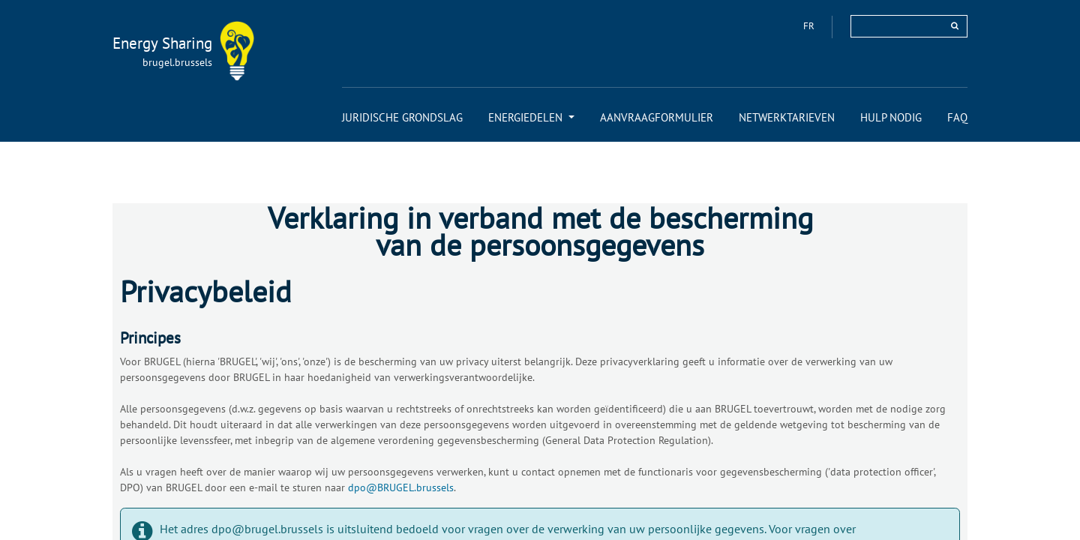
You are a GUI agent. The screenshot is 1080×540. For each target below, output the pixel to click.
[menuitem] (402, 117)
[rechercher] (955, 26)
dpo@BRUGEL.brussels (401, 487)
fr (810, 26)
